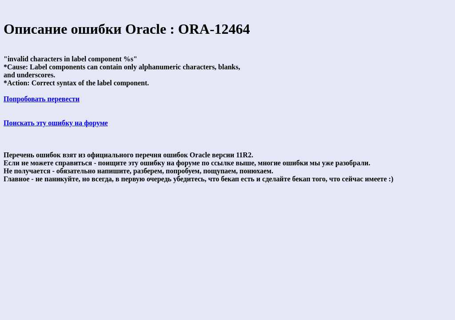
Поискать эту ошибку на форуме (56, 123)
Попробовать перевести (42, 99)
